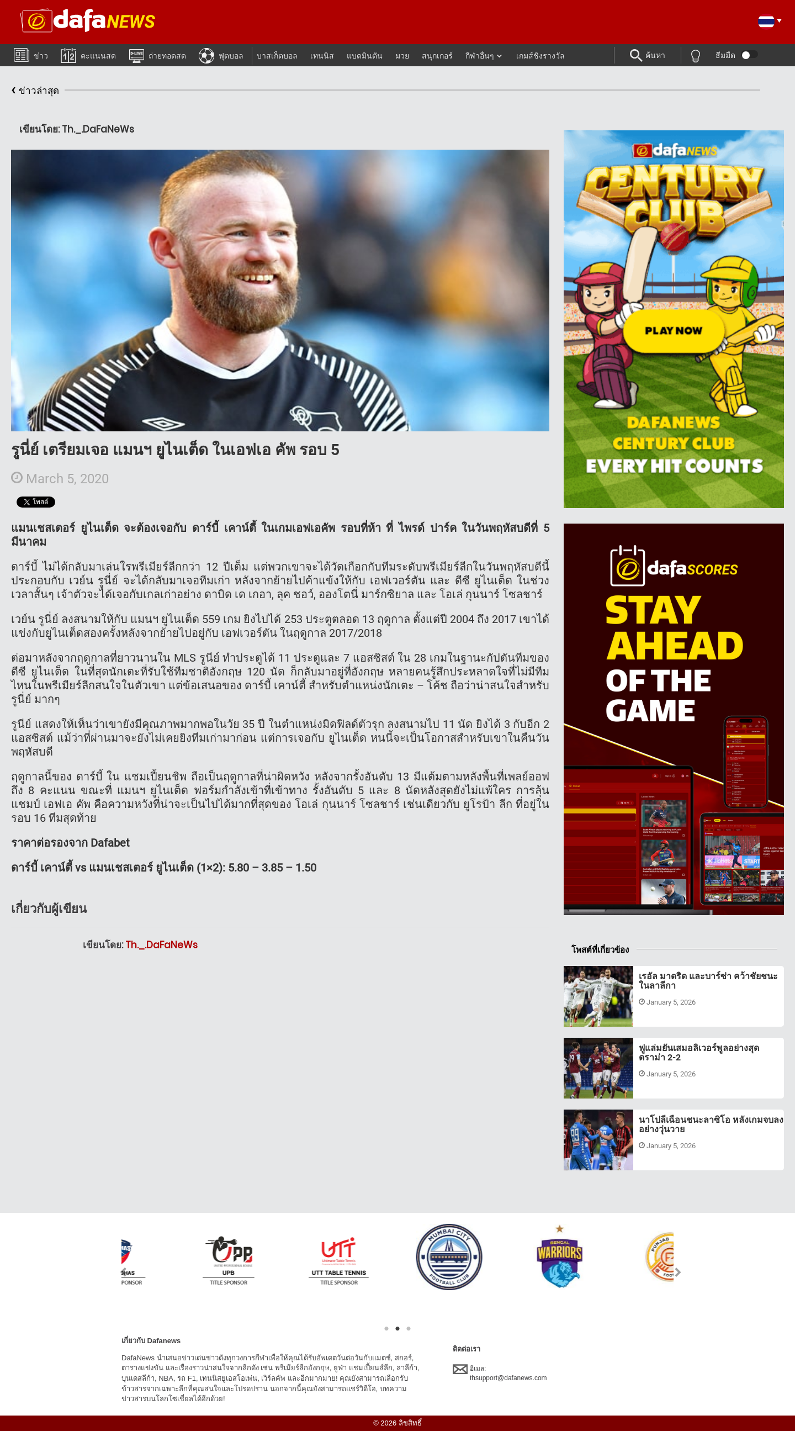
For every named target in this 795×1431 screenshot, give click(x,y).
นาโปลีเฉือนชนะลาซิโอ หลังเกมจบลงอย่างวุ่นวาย (711, 1125)
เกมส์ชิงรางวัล (540, 55)
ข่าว (31, 54)
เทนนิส (322, 55)
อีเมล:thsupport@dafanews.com (500, 1373)
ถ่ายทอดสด (157, 55)
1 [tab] (386, 1328)
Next (678, 1272)
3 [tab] (408, 1328)
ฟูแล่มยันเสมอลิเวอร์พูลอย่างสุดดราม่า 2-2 (699, 1053)
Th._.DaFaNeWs (161, 945)
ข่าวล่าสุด (35, 90)
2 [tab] (397, 1328)
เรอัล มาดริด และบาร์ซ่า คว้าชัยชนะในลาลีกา (708, 981)
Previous (117, 1272)
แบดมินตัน (365, 55)
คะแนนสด (88, 55)
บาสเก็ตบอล (277, 55)
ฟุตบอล (221, 55)
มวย (402, 55)
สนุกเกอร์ (437, 55)
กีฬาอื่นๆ (479, 55)
